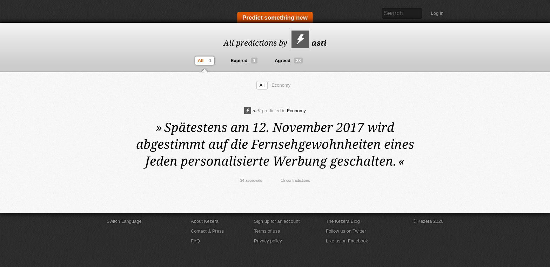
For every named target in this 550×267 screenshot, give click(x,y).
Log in (437, 13)
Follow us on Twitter (346, 231)
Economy (280, 85)
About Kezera (205, 221)
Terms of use (267, 231)
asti (309, 42)
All (205, 60)
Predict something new (275, 18)
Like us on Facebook (347, 240)
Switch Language (124, 221)
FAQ (195, 240)
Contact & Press (207, 231)
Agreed (289, 61)
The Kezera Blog (343, 221)
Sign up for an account (277, 221)
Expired (244, 61)
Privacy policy (268, 240)
